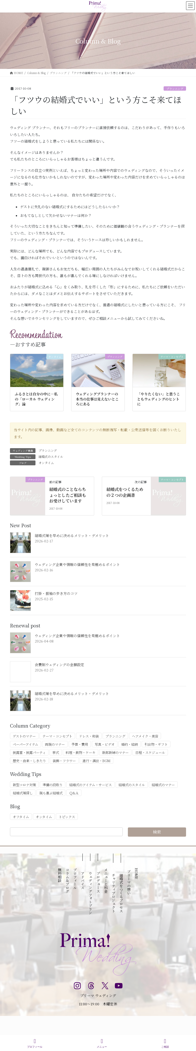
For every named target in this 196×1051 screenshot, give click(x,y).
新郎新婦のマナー (115, 752)
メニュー (102, 1043)
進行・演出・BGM (96, 760)
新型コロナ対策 (24, 784)
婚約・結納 (129, 744)
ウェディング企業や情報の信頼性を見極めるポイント (77, 564)
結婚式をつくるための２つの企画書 (124, 492)
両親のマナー (55, 744)
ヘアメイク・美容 (145, 736)
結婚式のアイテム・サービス (90, 784)
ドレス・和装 (89, 736)
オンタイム (46, 462)
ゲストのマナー (24, 736)
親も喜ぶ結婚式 (51, 793)
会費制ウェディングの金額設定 (59, 664)
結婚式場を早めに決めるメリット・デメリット (72, 535)
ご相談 (165, 1043)
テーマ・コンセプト (57, 736)
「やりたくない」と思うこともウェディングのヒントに (158, 398)
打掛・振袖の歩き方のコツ (56, 593)
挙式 (55, 752)
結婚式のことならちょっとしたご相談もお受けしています (67, 495)
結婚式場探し (23, 793)
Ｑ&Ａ (74, 793)
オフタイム (21, 816)
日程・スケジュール (150, 752)
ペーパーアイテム (25, 744)
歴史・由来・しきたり (29, 760)
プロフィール (34, 1043)
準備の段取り (53, 784)
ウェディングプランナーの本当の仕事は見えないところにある (97, 398)
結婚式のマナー (163, 784)
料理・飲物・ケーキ (80, 752)
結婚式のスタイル (51, 456)
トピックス (67, 816)
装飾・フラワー (64, 760)
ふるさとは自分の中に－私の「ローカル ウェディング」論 (36, 398)
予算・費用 (79, 744)
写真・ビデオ (105, 744)
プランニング (174, 89)
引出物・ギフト (156, 744)
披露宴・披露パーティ (29, 752)
